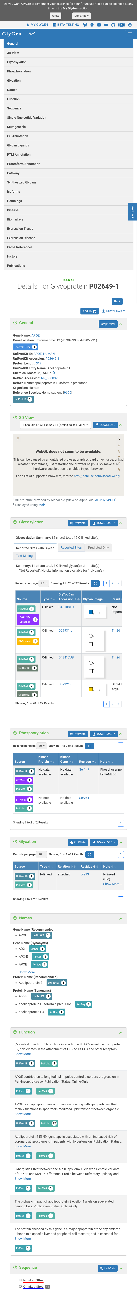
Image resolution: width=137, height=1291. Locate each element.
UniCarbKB (27, 668)
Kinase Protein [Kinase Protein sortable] (46, 759)
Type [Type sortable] (48, 599)
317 (38, 363)
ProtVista (78, 523)
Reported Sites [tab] (71, 547)
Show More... (112, 884)
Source (22, 599)
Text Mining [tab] (24, 556)
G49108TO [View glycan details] (66, 607)
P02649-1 (52, 358)
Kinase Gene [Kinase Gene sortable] (67, 759)
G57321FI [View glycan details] (65, 684)
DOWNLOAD (111, 311)
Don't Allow (81, 15)
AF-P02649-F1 (105, 500)
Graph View (108, 324)
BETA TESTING (65, 25)
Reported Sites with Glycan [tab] (35, 548)
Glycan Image (93, 599)
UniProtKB (23, 399)
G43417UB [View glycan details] (66, 657)
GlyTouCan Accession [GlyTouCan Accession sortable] (69, 596)
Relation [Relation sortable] (67, 866)
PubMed (26, 609)
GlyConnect (28, 641)
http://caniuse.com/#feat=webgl (97, 476)
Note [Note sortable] (107, 761)
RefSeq (38, 948)
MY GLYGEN (37, 25)
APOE (36, 335)
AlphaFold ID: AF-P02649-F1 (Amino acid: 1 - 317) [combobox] (53, 425)
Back (117, 301)
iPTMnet (24, 780)
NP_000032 (49, 378)
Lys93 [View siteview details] (85, 874)
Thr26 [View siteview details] (116, 630)
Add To (90, 311)
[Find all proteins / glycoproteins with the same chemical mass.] (54, 373)
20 (43, 583)
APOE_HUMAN (44, 354)
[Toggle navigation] (130, 33)
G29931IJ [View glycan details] (65, 630)
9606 (67, 392)
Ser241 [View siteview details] (84, 798)
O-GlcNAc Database (29, 619)
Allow (55, 15)
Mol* (42, 505)
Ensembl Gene (25, 347)
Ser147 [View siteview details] (84, 769)
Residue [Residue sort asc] (121, 599)
